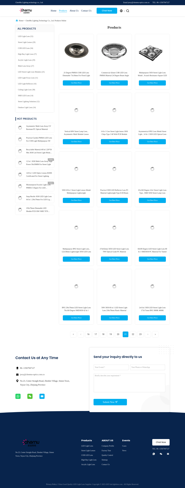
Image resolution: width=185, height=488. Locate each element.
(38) (26, 90)
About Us (74, 10)
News (124, 451)
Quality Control (107, 455)
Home (53, 10)
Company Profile (108, 446)
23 (140, 334)
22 (133, 334)
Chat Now (107, 10)
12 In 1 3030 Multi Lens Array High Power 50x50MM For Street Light (39, 162)
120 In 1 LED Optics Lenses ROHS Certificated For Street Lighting (39, 174)
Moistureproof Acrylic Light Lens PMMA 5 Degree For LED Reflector (38, 186)
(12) (29, 102)
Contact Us (86, 10)
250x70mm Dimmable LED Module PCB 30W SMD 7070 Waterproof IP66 (37, 210)
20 (118, 334)
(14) (25, 96)
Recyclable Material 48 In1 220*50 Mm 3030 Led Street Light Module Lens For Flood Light (39, 151)
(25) (31, 72)
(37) (27, 54)
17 (96, 334)
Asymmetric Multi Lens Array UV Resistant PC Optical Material (38, 127)
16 (88, 334)
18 (103, 334)
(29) (26, 42)
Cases (124, 446)
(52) (25, 36)
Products (63, 10)
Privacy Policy (51, 484)
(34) (25, 48)
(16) (27, 84)
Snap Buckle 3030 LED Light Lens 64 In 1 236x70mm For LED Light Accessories (39, 198)
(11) (28, 78)
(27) (26, 66)
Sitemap (105, 460)
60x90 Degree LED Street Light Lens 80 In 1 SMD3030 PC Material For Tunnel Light (152, 252)
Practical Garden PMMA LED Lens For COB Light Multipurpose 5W (39, 139)
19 (110, 334)
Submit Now (110, 402)
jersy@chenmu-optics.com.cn (32, 374)
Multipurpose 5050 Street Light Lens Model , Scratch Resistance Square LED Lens (152, 75)
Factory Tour (106, 451)
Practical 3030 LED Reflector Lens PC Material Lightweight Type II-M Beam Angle (114, 193)
